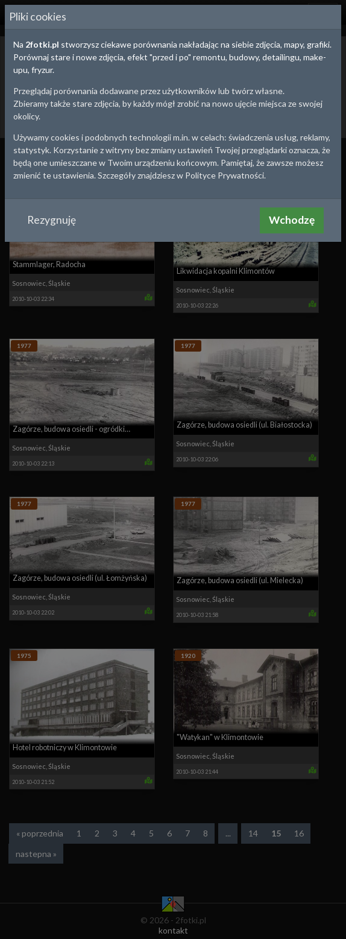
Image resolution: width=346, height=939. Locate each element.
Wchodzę (292, 219)
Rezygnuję (51, 219)
